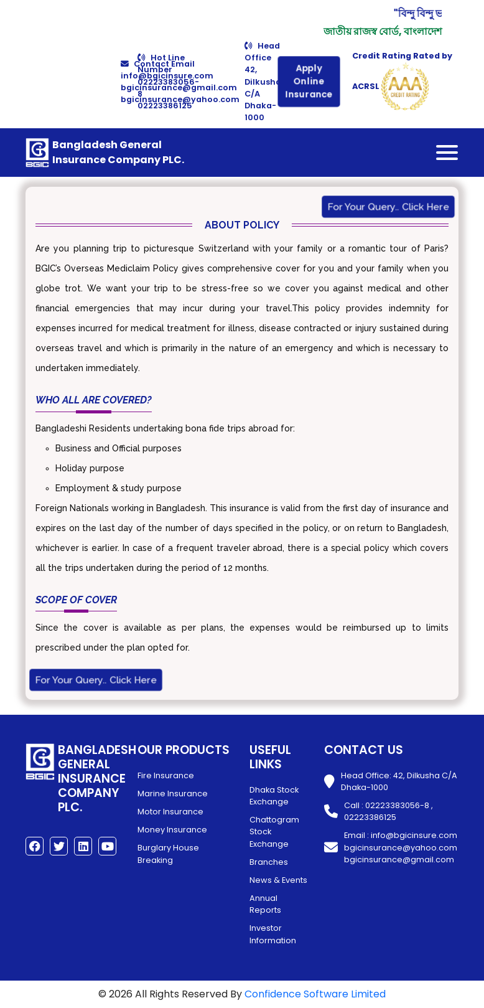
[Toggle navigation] (446, 152)
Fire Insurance (165, 775)
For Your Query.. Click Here (388, 207)
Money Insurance (172, 829)
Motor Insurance (170, 811)
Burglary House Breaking (168, 853)
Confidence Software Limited (315, 994)
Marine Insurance (172, 793)
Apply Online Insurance (308, 82)
